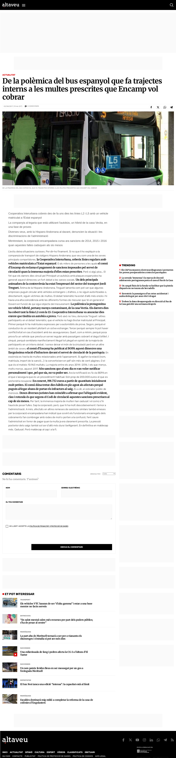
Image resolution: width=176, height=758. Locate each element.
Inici (5, 746)
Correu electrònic (70, 488)
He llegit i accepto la (37, 526)
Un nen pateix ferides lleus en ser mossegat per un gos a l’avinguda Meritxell (51, 663)
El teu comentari (14, 502)
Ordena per (95, 474)
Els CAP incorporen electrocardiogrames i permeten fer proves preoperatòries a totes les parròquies (146, 271)
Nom (8, 488)
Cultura (39, 746)
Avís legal (100, 750)
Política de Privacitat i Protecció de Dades (48, 526)
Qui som (6, 750)
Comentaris (33, 106)
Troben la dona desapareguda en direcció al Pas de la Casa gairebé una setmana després (145, 302)
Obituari (90, 746)
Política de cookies (83, 750)
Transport (25, 594)
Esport (51, 746)
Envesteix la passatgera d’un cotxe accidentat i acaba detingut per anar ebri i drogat (143, 294)
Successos (25, 642)
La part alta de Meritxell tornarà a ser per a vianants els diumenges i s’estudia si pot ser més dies (51, 631)
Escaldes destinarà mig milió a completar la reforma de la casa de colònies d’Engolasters (56, 695)
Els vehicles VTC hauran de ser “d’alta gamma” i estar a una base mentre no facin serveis (56, 599)
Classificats (74, 746)
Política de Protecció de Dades (54, 750)
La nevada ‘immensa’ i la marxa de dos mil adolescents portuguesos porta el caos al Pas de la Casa (146, 279)
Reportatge (25, 674)
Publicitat (30, 750)
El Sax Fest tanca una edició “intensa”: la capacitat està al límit (54, 678)
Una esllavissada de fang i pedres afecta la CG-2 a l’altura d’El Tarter (54, 647)
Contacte (17, 750)
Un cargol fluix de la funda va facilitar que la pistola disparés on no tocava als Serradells (146, 287)
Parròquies (25, 626)
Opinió (28, 746)
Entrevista (25, 610)
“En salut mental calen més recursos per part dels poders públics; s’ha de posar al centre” (56, 615)
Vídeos (61, 746)
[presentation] (28, 538)
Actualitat (8, 75)
